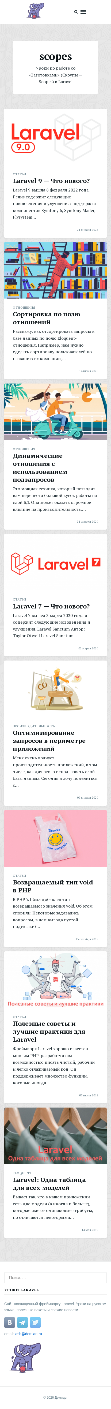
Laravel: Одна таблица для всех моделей (49, 1183)
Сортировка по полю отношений (46, 318)
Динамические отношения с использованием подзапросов (40, 467)
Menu (83, 12)
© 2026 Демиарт (55, 1397)
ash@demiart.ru (28, 1334)
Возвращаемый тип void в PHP (53, 886)
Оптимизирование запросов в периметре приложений (49, 740)
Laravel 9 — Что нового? (51, 180)
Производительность (34, 726)
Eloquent (22, 1173)
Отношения (24, 307)
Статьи (19, 174)
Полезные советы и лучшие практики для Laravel (49, 1031)
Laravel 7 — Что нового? (51, 606)
